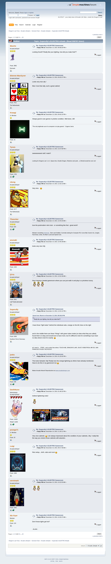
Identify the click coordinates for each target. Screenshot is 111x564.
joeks (12, 355)
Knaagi (13, 113)
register (31, 12)
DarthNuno (14, 390)
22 (22, 37)
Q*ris (12, 274)
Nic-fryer (14, 516)
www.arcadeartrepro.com (63, 370)
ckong (12, 182)
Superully (14, 309)
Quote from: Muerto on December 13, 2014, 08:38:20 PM (49, 315)
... (21, 37)
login (25, 12)
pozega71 (14, 430)
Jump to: (83, 545)
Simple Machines (63, 559)
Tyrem (12, 147)
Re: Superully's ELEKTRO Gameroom (49, 45)
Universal (46, 233)
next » (101, 34)
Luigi (12, 446)
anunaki (13, 240)
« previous (95, 34)
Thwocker (14, 219)
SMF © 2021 (55, 559)
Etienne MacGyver (18, 76)
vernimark (14, 481)
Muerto (13, 46)
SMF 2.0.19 (47, 559)
